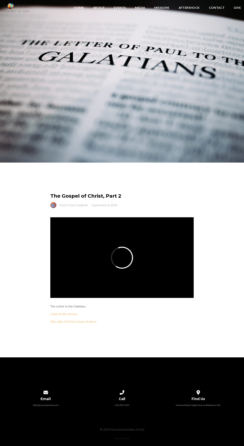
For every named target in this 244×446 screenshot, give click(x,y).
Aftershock (189, 7)
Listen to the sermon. (64, 314)
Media (140, 7)
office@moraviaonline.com (46, 405)
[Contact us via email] (46, 391)
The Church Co (121, 438)
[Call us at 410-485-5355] (122, 391)
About (99, 7)
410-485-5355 (122, 405)
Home (79, 7)
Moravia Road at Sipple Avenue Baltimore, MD (198, 405)
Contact (217, 7)
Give (237, 7)
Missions (161, 7)
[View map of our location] (198, 391)
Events (120, 7)
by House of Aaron (73, 321)
